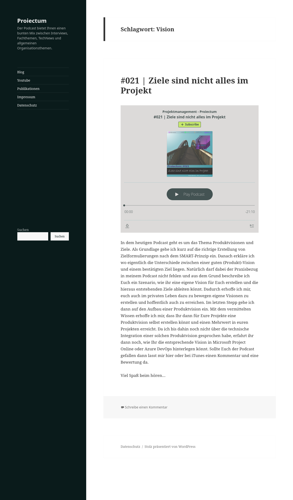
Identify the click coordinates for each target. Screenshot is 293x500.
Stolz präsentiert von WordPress (170, 446)
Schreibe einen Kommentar (146, 407)
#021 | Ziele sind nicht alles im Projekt (184, 85)
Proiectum (32, 20)
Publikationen (28, 88)
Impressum (26, 97)
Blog (20, 72)
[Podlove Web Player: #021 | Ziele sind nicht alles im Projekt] (190, 169)
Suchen (23, 229)
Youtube (23, 80)
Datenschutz (27, 105)
